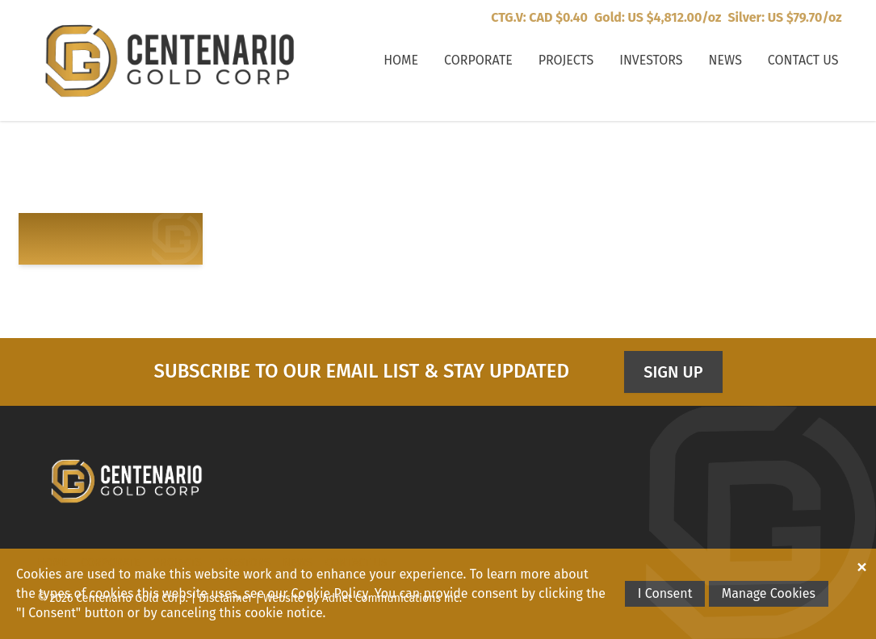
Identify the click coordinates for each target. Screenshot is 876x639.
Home (401, 60)
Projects (566, 60)
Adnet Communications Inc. (392, 598)
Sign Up (672, 372)
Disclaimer (226, 598)
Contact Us (803, 60)
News (725, 60)
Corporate (478, 60)
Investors (650, 60)
